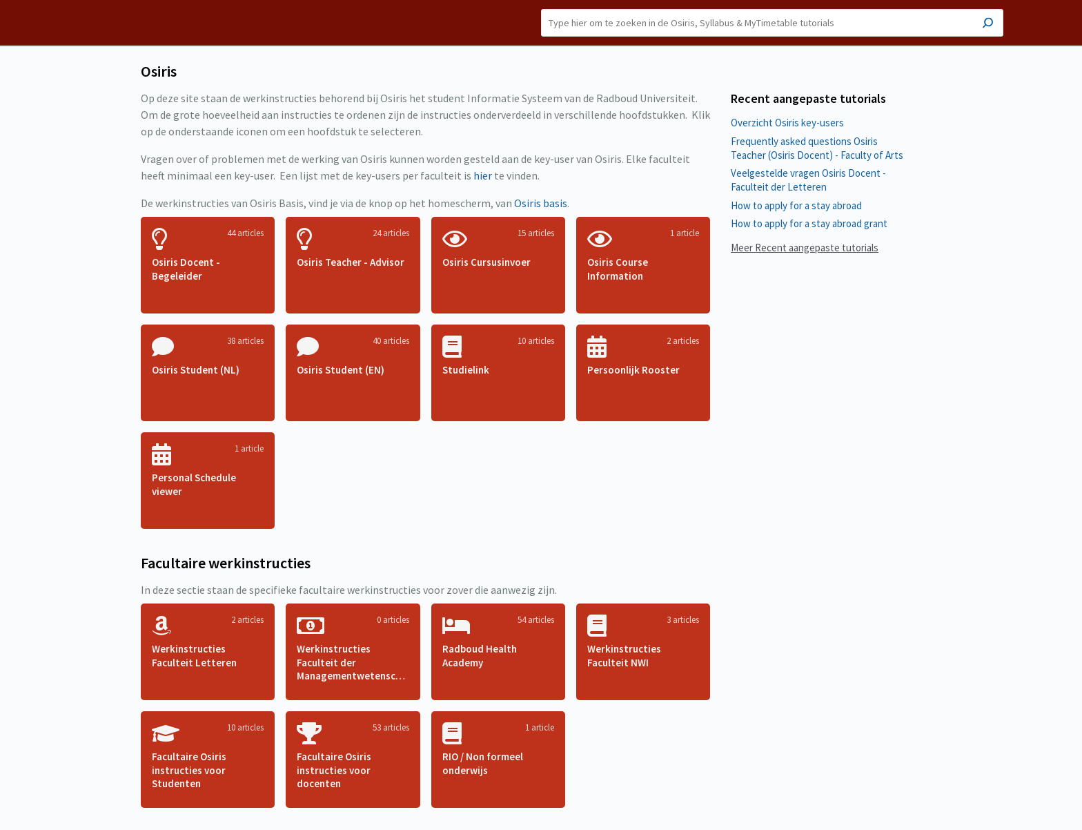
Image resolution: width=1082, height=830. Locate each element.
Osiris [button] (144, 23)
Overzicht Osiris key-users (787, 122)
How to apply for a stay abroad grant (809, 223)
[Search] (772, 23)
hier (482, 175)
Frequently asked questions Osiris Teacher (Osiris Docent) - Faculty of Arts (817, 148)
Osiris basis (540, 203)
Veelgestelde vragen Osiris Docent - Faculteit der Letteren (808, 179)
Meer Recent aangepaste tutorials (804, 247)
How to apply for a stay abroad (796, 205)
